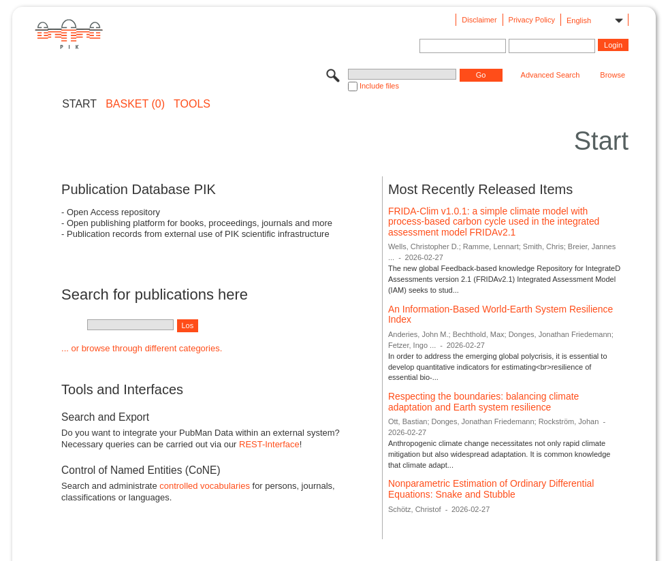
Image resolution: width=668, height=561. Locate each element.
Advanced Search (550, 75)
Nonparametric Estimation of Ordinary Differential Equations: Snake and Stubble (491, 489)
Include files (379, 86)
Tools (192, 104)
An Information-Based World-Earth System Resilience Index (500, 314)
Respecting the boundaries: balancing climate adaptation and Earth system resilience (483, 402)
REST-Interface (269, 444)
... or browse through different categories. (141, 348)
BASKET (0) (135, 104)
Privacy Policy (532, 20)
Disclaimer (479, 20)
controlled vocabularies (204, 486)
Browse (612, 75)
